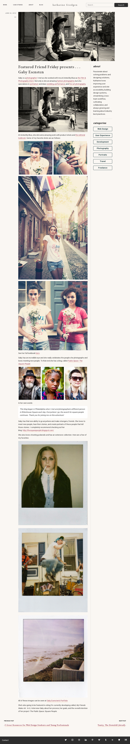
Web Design (103, 129)
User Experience (102, 135)
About (31, 5)
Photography (103, 148)
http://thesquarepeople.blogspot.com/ (38, 430)
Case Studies (18, 5)
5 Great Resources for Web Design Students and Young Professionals (37, 725)
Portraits (103, 155)
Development (103, 142)
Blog (41, 5)
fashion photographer (65, 81)
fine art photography (77, 84)
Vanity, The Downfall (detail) (111, 725)
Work (5, 5)
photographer (31, 78)
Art (15, 17)
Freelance (102, 168)
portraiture (34, 84)
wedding (50, 84)
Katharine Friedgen (65, 4)
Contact (5, 740)
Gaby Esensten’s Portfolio (57, 701)
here (37, 353)
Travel (103, 161)
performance (60, 84)
